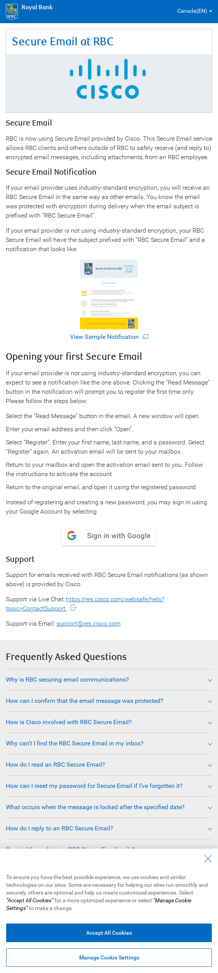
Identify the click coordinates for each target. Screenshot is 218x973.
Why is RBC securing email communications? (67, 679)
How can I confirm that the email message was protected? (85, 700)
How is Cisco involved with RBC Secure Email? (69, 722)
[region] (109, 911)
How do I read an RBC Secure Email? (55, 764)
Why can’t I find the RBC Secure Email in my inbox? (75, 743)
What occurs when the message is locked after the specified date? (95, 807)
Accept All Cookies (109, 933)
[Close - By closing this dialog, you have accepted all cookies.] (208, 858)
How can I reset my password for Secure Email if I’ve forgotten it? (94, 785)
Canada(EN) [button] (192, 11)
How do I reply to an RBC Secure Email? (59, 828)
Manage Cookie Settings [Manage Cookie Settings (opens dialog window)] (109, 957)
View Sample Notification (104, 300)
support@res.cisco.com (88, 623)
